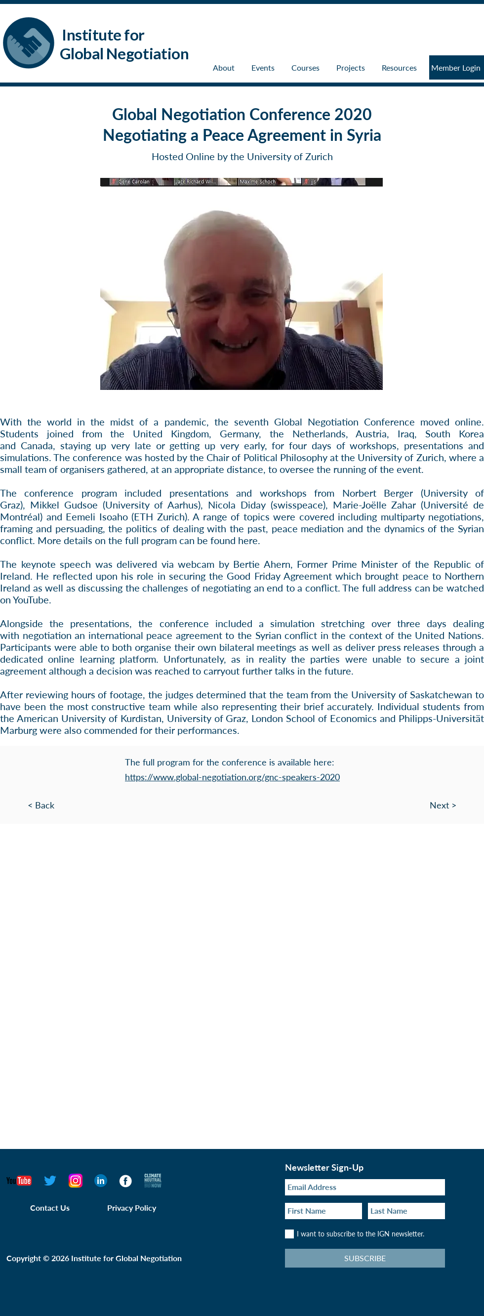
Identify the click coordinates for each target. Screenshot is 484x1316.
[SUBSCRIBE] (365, 1258)
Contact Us (50, 1207)
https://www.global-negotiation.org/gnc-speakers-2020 (232, 776)
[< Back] (27, 805)
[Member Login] (456, 67)
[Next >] (457, 805)
